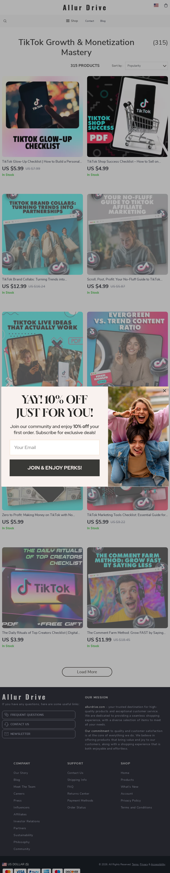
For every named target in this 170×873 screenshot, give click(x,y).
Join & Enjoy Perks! (54, 467)
